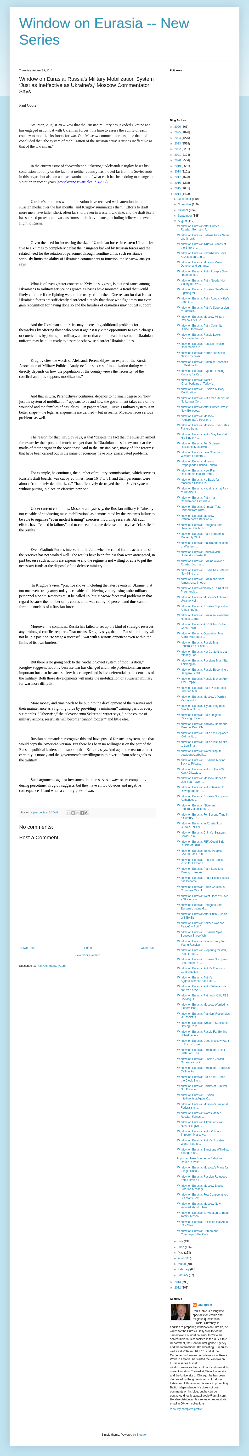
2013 (178, 1282)
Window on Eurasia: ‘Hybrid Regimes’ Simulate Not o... (201, 707)
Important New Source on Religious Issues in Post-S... (199, 1160)
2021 (178, 154)
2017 (178, 177)
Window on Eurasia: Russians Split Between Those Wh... (199, 934)
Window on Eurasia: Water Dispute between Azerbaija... (199, 752)
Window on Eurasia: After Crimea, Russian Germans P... (198, 227)
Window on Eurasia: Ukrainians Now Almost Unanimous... (200, 580)
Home (88, 948)
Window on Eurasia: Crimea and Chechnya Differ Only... (197, 1232)
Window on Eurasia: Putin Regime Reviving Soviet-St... (199, 716)
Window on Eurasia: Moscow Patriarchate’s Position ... (195, 417)
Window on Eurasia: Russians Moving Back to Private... (201, 762)
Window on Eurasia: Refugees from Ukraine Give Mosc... (199, 526)
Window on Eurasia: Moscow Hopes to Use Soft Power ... (201, 780)
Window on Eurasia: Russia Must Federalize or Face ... (198, 644)
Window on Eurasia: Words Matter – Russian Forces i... (200, 1114)
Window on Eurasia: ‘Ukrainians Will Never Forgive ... (200, 1124)
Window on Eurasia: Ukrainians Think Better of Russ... (201, 1051)
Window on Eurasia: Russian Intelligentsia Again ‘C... (195, 1096)
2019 (178, 166)
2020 (178, 160)
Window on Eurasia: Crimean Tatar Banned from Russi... (199, 508)
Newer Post (27, 948)
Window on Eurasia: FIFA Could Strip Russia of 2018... (200, 843)
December (185, 199)
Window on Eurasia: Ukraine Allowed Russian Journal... (200, 562)
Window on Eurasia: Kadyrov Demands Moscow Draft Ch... (202, 725)
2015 (178, 188)
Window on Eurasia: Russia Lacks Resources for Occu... (199, 336)
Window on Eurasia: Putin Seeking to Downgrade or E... (200, 789)
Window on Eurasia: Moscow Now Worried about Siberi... (199, 1205)
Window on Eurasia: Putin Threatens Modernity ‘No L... (200, 535)
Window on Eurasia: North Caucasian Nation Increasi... (201, 354)
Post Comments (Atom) (52, 965)
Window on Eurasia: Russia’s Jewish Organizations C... (200, 1060)
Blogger (142, 1434)
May (181, 1252)
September (185, 215)
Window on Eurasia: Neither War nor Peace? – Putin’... (200, 924)
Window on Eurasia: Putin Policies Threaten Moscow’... (199, 1133)
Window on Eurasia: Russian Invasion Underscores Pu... (201, 345)
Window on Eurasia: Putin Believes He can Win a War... (201, 988)
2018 (178, 171)
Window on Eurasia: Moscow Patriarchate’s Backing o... (195, 517)
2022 (178, 149)
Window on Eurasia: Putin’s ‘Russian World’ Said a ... (200, 1142)
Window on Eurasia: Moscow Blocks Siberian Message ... (200, 1187)
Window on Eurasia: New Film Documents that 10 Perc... (196, 472)
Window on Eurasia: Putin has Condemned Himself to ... (196, 499)
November (185, 204)
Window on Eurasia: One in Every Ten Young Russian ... (201, 943)
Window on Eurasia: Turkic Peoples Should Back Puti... (199, 852)
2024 (178, 138)
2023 (178, 143)
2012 (178, 1287)
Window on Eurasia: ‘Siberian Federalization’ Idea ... (196, 807)
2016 (178, 182)
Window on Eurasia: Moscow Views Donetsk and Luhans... (199, 264)
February (184, 1269)
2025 (178, 132)
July (181, 1241)
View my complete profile (186, 1409)
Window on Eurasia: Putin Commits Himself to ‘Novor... (199, 327)
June (181, 1247)
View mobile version (87, 955)
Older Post (147, 948)
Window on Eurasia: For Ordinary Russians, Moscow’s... (198, 445)
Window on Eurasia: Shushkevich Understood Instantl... (198, 553)
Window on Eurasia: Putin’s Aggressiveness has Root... (196, 979)
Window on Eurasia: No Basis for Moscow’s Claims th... (198, 481)
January (183, 1275)
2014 (178, 194)
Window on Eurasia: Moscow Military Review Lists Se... (200, 318)
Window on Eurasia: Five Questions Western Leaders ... (200, 454)
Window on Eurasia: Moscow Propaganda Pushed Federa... (198, 463)
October (183, 210)
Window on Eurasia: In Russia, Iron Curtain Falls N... (199, 825)
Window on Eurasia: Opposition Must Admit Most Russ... (200, 635)
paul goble (205, 1304)
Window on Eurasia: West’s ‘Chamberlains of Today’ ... (196, 381)
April (181, 1258)
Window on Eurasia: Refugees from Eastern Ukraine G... (199, 906)
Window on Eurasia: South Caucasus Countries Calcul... (201, 888)
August (183, 221)
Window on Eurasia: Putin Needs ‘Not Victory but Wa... (201, 282)
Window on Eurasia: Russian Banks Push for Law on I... (200, 861)
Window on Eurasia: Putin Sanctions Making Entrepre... (200, 870)
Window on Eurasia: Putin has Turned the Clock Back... (201, 1078)
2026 (178, 126)
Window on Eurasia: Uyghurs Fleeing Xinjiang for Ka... (200, 372)
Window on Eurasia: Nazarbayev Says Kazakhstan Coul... (201, 255)
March (182, 1264)
